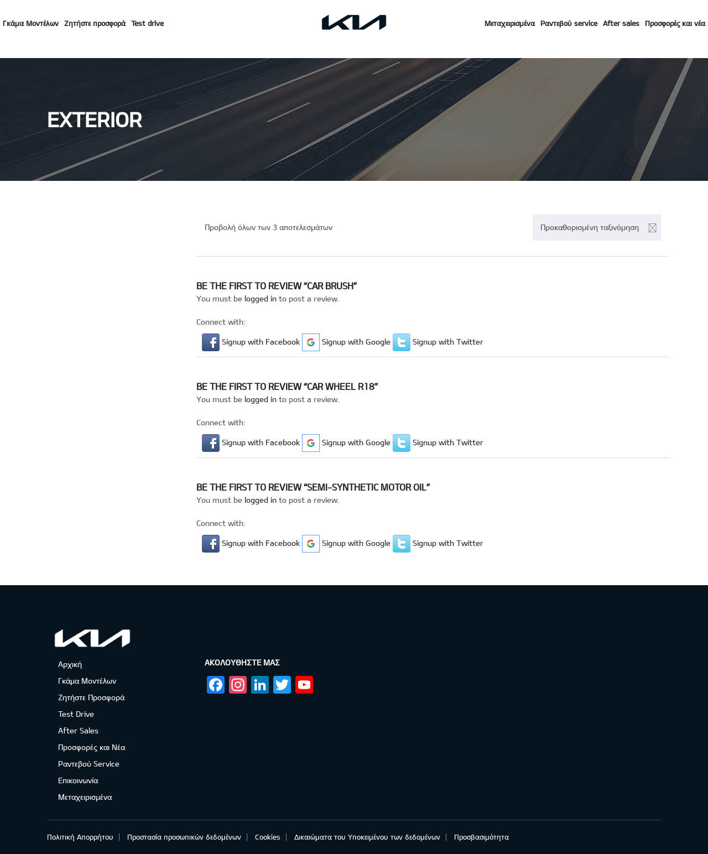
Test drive (147, 23)
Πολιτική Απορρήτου (80, 836)
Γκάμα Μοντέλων (31, 23)
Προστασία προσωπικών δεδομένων (184, 836)
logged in (260, 298)
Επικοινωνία (78, 780)
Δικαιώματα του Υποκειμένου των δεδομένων (367, 836)
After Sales (78, 730)
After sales (621, 23)
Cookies (267, 836)
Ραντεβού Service (88, 763)
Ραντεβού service (568, 23)
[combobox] (597, 227)
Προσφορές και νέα (675, 23)
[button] (252, 341)
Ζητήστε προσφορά (95, 23)
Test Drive (76, 713)
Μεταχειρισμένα (510, 23)
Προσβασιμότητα (481, 836)
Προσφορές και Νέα (91, 747)
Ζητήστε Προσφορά (91, 697)
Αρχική (70, 664)
